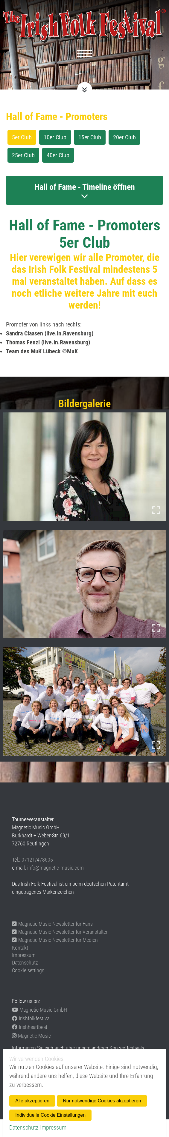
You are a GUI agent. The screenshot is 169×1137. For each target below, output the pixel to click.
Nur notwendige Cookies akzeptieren (102, 1100)
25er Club (23, 155)
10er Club (55, 137)
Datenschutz (25, 962)
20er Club (124, 137)
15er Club (89, 137)
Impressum (24, 955)
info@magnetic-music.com (55, 868)
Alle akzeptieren (32, 1100)
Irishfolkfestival (31, 1018)
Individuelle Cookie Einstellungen (50, 1115)
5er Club (22, 137)
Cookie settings (28, 970)
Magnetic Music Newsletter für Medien (55, 940)
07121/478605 (37, 859)
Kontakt (20, 948)
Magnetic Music (31, 1036)
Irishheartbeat (29, 1027)
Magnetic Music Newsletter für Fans (52, 924)
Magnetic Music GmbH (39, 1010)
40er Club (58, 155)
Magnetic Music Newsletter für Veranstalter (59, 932)
